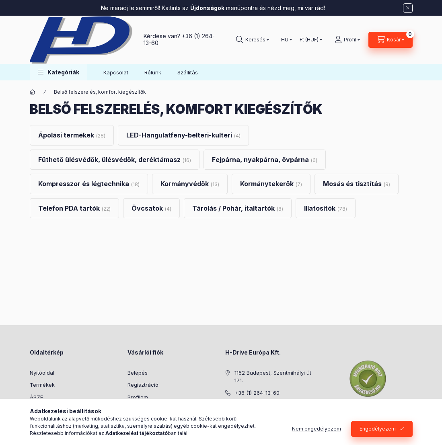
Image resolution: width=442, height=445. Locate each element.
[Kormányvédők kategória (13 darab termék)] (190, 184)
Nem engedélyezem (316, 429)
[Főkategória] (32, 92)
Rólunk (152, 72)
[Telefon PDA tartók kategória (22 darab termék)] (74, 208)
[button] (58, 72)
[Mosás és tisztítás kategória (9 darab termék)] (357, 184)
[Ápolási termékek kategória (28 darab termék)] (72, 135)
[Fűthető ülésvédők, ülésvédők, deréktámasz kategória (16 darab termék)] (114, 160)
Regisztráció (142, 384)
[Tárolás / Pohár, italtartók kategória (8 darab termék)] (238, 208)
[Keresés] (253, 40)
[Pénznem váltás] (309, 40)
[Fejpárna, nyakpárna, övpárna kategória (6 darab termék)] (265, 160)
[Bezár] (408, 8)
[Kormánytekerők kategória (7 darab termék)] (271, 184)
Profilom (137, 397)
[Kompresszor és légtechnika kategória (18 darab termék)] (89, 184)
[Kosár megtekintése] (390, 40)
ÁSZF (36, 397)
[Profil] (347, 40)
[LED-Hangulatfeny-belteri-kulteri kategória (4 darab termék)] (183, 135)
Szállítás (187, 72)
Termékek (42, 384)
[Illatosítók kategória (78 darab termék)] (326, 208)
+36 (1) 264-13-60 (257, 393)
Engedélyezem (378, 429)
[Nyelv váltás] (285, 40)
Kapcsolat (115, 72)
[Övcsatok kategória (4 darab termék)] (151, 208)
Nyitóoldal (42, 372)
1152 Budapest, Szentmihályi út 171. (272, 376)
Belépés (137, 372)
